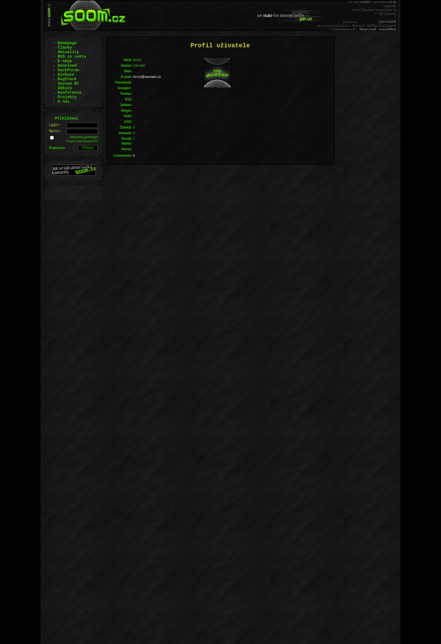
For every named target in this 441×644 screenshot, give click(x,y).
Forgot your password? (82, 141)
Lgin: (55, 125)
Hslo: (55, 131)
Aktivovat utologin (83, 137)
